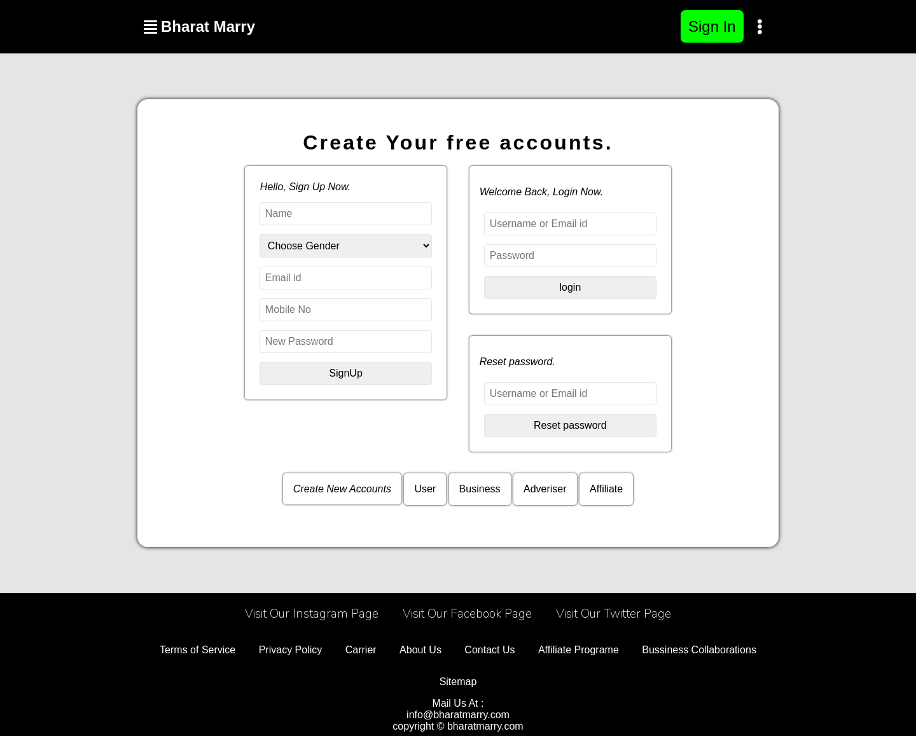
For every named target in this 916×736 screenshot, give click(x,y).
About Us (420, 649)
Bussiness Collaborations (699, 649)
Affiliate (606, 488)
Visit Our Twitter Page (613, 614)
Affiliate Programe (578, 649)
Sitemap (458, 681)
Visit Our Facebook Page (467, 614)
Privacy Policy (291, 649)
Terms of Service (197, 649)
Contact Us (489, 649)
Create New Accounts (342, 488)
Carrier (361, 649)
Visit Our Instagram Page (311, 614)
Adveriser (545, 488)
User (425, 488)
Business (480, 488)
